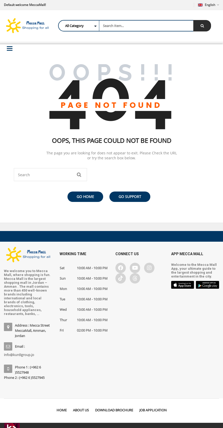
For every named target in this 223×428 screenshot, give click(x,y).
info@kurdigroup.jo (19, 354)
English (207, 5)
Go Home (85, 196)
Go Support (130, 196)
